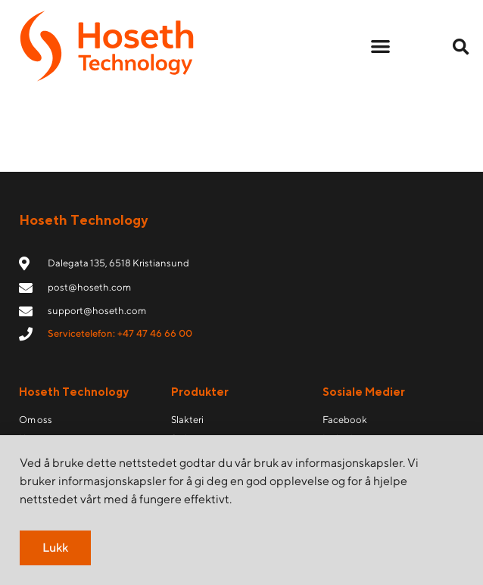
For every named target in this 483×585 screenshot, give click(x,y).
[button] (380, 46)
